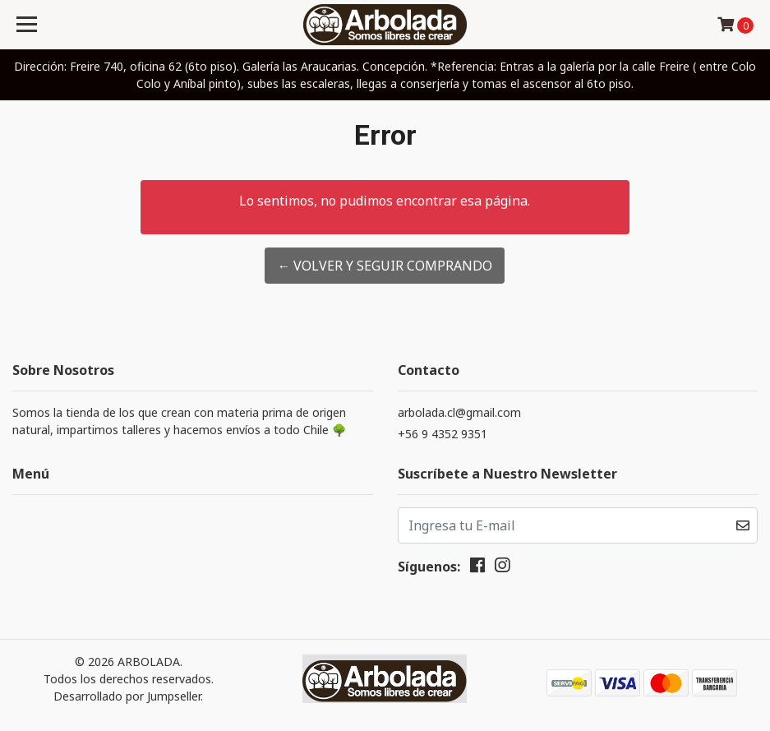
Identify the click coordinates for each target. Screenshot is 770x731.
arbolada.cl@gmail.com (459, 412)
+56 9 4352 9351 (442, 434)
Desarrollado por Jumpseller (127, 696)
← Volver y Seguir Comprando (384, 266)
